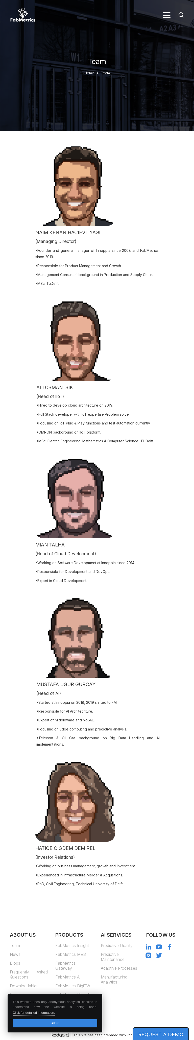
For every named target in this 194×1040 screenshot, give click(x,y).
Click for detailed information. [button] (34, 1013)
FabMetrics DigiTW (72, 985)
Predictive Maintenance (113, 957)
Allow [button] (55, 1023)
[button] (167, 15)
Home (89, 73)
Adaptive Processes (119, 968)
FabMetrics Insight (72, 945)
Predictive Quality (117, 945)
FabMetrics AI (68, 977)
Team (15, 945)
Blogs (15, 963)
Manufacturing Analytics (114, 979)
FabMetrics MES (70, 954)
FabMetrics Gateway (65, 966)
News (15, 954)
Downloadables (24, 985)
